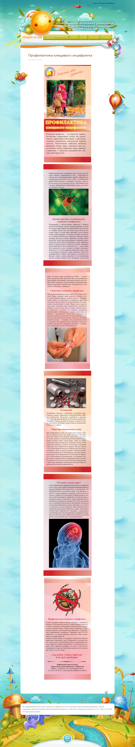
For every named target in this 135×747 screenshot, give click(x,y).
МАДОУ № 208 (32, 37)
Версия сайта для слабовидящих (104, 3)
